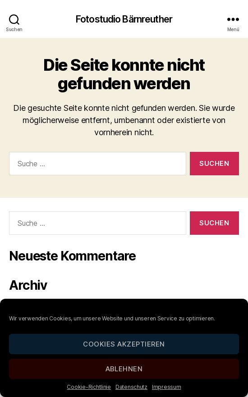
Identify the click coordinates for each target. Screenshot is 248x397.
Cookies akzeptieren (124, 344)
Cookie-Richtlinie (88, 386)
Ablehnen (124, 369)
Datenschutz (131, 386)
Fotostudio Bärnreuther (124, 19)
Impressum (166, 386)
